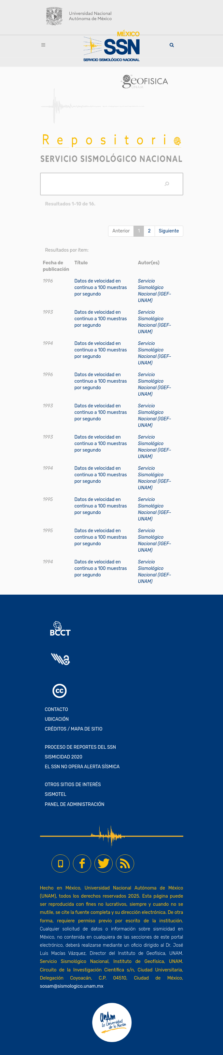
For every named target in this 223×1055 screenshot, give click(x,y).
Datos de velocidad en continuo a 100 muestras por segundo (100, 287)
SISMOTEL (55, 794)
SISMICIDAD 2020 (63, 757)
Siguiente (169, 231)
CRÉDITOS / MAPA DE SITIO (74, 729)
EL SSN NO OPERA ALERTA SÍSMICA (82, 767)
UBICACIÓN (57, 719)
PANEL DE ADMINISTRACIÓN (75, 804)
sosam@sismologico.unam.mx (72, 986)
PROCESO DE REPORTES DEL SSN (80, 747)
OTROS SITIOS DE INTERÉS (73, 784)
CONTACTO (56, 709)
